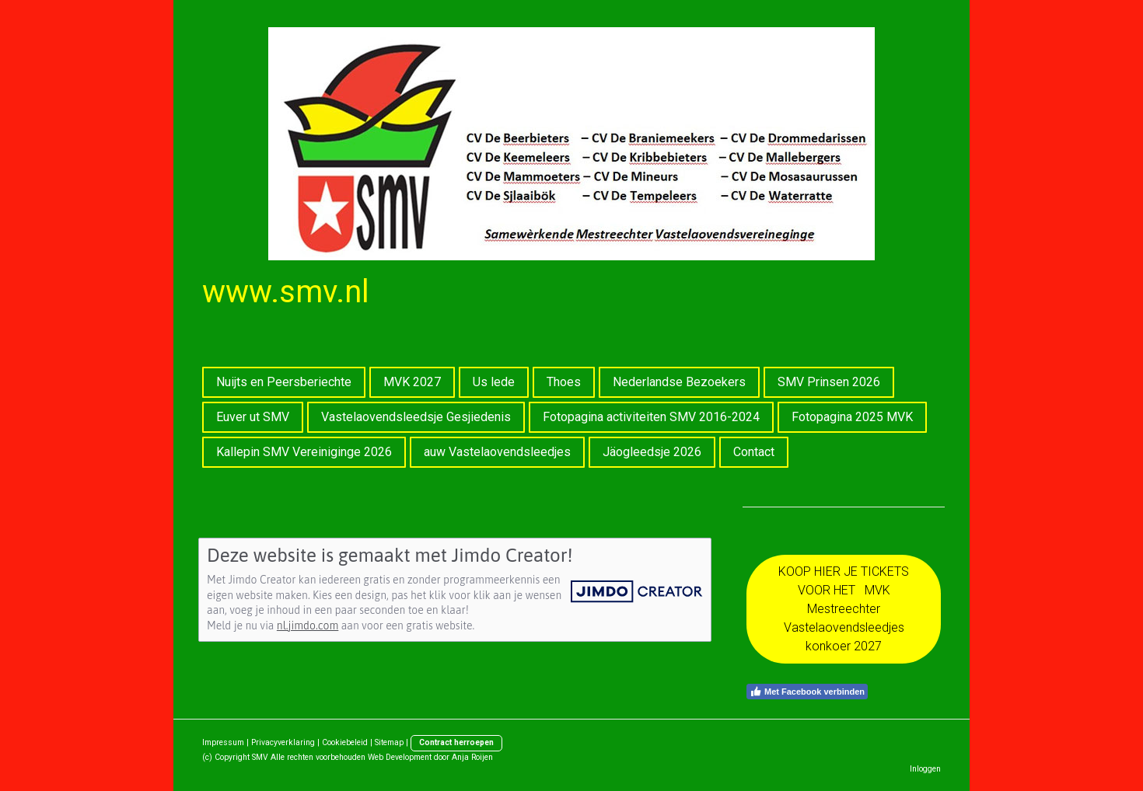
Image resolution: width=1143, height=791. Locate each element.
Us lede (494, 382)
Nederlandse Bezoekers (679, 382)
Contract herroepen (456, 742)
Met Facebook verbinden (807, 691)
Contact (753, 451)
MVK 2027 (412, 382)
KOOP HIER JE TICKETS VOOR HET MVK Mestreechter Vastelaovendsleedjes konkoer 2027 (843, 608)
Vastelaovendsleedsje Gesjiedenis (416, 416)
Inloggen (925, 769)
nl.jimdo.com (307, 625)
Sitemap (389, 742)
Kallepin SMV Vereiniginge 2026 (304, 451)
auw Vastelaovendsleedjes (497, 451)
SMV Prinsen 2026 (829, 382)
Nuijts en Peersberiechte (283, 382)
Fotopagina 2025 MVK (852, 416)
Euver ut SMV (252, 416)
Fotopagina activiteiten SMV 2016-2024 (651, 416)
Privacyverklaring (283, 742)
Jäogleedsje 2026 (652, 451)
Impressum (223, 742)
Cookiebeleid (345, 742)
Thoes (564, 382)
